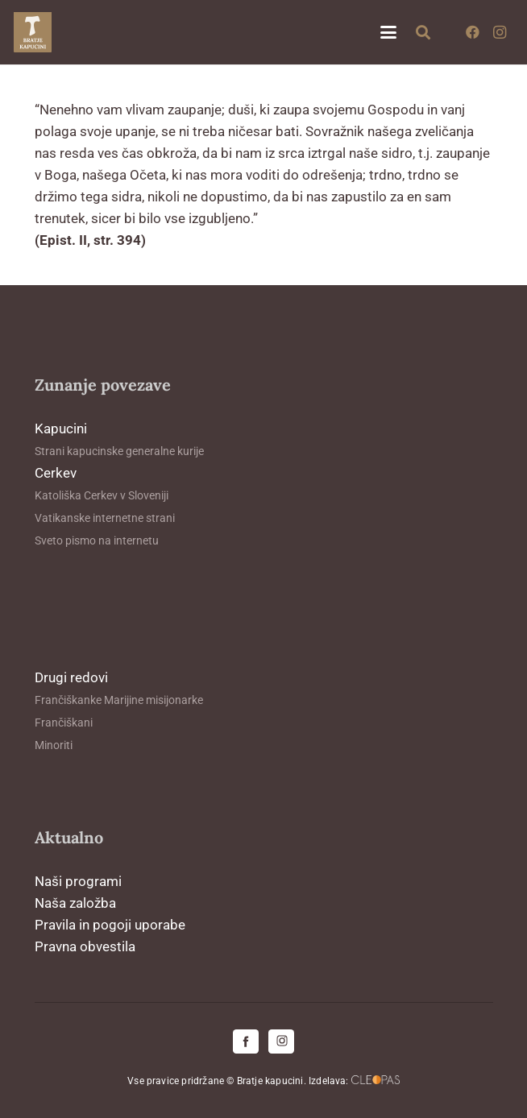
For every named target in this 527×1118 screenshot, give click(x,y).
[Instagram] (499, 32)
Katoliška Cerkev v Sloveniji (101, 495)
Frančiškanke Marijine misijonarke (119, 700)
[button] (388, 32)
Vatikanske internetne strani (105, 517)
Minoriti (54, 745)
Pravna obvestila (85, 946)
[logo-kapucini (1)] (33, 32)
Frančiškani (64, 722)
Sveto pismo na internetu (97, 540)
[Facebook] (472, 32)
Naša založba (75, 903)
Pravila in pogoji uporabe (110, 925)
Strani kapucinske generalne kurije (119, 451)
